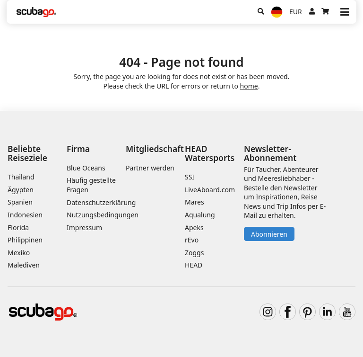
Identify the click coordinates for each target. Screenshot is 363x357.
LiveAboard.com (210, 189)
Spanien (20, 201)
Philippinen (25, 239)
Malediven (24, 264)
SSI (189, 176)
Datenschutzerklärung (101, 202)
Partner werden (150, 167)
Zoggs (194, 252)
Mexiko (19, 252)
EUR (295, 11)
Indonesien (25, 214)
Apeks (194, 227)
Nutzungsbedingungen (102, 214)
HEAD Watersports (209, 153)
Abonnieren (269, 234)
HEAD (193, 264)
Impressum (84, 227)
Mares (194, 201)
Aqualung (200, 214)
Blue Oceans (86, 167)
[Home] (36, 12)
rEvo (192, 239)
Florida (18, 227)
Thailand (21, 176)
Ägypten (21, 189)
